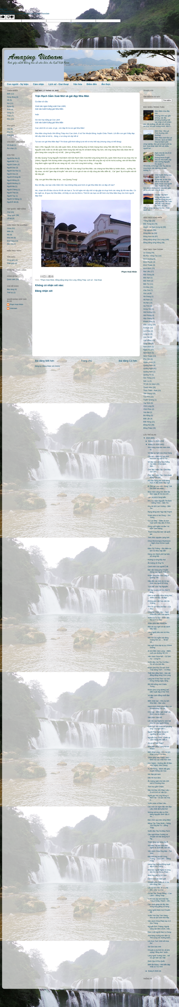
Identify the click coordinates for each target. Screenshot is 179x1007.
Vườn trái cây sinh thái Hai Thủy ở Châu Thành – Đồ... (159, 900)
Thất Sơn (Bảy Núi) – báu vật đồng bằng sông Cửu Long (159, 674)
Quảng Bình (148, 362)
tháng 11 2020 (154, 441)
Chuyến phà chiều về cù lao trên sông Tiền (158, 883)
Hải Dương (147, 312)
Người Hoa (11, 174)
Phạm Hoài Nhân (16, 304)
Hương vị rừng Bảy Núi (156, 560)
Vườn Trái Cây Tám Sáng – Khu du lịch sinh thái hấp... (159, 917)
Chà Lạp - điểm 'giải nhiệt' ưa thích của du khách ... (159, 713)
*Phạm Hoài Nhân (47, 280)
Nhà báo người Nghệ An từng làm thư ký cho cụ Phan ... (159, 871)
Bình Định (147, 268)
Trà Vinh (146, 397)
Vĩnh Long (147, 406)
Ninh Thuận (147, 356)
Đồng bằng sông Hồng (152, 243)
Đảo (8, 119)
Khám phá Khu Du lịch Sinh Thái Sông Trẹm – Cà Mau (159, 669)
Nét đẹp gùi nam (154, 774)
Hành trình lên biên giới (157, 879)
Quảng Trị (147, 375)
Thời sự (10, 293)
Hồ (8, 100)
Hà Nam (146, 300)
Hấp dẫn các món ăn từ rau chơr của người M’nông (158, 582)
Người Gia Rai (12, 171)
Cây (8, 129)
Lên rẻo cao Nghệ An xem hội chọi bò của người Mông (159, 722)
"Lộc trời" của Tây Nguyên (158, 587)
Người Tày (11, 196)
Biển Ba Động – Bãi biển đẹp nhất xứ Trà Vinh (159, 966)
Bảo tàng (10, 289)
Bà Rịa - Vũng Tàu (150, 256)
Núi (8, 103)
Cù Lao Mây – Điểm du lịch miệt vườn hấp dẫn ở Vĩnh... (159, 522)
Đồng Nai (147, 425)
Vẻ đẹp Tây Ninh (161, 195)
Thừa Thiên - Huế (150, 390)
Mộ (8, 235)
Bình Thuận (147, 265)
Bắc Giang (147, 275)
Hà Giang (147, 296)
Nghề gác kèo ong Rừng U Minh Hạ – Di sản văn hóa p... (159, 798)
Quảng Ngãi (148, 369)
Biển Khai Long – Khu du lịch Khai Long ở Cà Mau (159, 753)
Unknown (13, 308)
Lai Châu (146, 331)
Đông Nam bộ (148, 236)
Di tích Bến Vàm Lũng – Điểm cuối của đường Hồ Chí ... (159, 652)
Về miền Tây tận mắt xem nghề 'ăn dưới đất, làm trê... (159, 847)
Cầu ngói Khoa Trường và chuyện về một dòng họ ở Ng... (158, 837)
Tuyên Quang (148, 400)
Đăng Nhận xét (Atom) (51, 366)
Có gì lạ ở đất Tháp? (156, 743)
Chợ (8, 212)
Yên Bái (146, 412)
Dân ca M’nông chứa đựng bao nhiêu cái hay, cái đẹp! (160, 597)
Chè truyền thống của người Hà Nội (163, 176)
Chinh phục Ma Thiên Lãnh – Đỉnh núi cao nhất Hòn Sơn (159, 759)
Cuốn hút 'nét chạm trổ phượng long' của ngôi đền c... (160, 728)
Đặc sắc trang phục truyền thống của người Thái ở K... (159, 571)
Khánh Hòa (147, 322)
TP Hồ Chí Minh (149, 384)
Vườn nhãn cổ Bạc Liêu (157, 803)
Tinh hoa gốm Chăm (155, 787)
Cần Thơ (146, 290)
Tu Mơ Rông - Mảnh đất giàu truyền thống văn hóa (159, 770)
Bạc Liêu (146, 271)
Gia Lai (146, 293)
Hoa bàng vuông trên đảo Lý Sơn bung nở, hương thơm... (160, 937)
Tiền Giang (147, 394)
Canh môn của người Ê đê (158, 567)
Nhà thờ (10, 238)
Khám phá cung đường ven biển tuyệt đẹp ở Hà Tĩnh (158, 691)
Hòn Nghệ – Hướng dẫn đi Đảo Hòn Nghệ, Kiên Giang (160, 764)
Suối (8, 109)
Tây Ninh (146, 403)
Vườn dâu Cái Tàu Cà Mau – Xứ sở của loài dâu (159, 663)
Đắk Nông (147, 422)
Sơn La (146, 381)
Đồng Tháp (81, 280)
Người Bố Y (11, 161)
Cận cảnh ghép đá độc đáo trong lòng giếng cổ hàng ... (159, 906)
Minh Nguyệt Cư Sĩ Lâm (157, 875)
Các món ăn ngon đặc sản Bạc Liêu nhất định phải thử (160, 808)
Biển (8, 94)
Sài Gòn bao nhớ (154, 947)
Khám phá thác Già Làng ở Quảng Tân (158, 577)
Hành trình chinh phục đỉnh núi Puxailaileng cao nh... (160, 707)
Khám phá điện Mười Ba (157, 623)
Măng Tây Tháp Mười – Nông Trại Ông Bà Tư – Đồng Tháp (159, 825)
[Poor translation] (10, 17)
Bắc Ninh (146, 281)
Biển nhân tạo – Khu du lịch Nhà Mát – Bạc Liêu (158, 702)
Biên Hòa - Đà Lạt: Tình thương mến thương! (162, 133)
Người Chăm (12, 165)
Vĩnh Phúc (147, 409)
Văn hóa (77, 84)
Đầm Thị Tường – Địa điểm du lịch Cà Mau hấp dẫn (159, 550)
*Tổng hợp (147, 221)
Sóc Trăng (147, 378)
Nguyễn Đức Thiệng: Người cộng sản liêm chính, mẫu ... (160, 928)
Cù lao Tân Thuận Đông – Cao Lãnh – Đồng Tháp (160, 894)
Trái (8, 135)
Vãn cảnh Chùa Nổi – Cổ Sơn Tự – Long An (159, 658)
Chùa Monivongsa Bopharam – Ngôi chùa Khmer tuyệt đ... (159, 543)
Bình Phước (148, 262)
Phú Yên (146, 359)
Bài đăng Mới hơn (44, 360)
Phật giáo (10, 263)
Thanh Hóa (147, 387)
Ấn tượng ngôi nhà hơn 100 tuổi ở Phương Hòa (158, 782)
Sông (9, 113)
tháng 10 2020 (154, 444)
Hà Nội (146, 303)
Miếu (9, 231)
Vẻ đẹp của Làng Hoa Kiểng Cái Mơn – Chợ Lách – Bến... (158, 464)
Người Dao (11, 168)
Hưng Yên (147, 309)
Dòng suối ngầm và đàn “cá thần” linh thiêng (158, 527)
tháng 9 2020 (153, 971)
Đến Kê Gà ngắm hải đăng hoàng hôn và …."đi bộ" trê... (158, 640)
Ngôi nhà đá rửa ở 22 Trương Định (163, 154)
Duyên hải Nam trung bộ (152, 227)
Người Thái (11, 193)
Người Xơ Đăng (13, 199)
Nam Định (147, 347)
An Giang (147, 253)
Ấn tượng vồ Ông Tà (155, 563)
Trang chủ (86, 360)
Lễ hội (9, 218)
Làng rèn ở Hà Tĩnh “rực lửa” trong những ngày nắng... (159, 680)
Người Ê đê (11, 202)
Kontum (146, 328)
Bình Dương (148, 259)
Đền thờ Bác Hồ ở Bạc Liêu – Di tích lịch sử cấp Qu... (159, 791)
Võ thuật (10, 145)
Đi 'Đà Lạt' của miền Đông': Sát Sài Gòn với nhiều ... (160, 487)
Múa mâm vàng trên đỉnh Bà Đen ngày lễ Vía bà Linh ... (159, 493)
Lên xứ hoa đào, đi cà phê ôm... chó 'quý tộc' (158, 889)
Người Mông (12, 180)
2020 (148, 438)
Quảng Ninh (148, 372)
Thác (9, 116)
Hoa (8, 132)
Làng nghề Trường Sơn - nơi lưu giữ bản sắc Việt (159, 957)
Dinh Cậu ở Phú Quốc (156, 961)
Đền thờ (10, 244)
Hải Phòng (147, 315)
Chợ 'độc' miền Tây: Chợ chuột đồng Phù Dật (159, 476)
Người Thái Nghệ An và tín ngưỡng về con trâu (158, 733)
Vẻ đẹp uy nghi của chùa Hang (160, 453)
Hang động (11, 97)
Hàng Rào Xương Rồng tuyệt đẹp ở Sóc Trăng (159, 865)
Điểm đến (92, 84)
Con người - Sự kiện (17, 84)
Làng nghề (11, 215)
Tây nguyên (148, 230)
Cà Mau (146, 287)
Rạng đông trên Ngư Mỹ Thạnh (160, 512)
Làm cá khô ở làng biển (157, 497)
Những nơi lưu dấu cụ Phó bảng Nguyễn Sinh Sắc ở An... (158, 814)
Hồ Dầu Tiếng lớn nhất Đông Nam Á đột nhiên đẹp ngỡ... (159, 482)
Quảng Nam (148, 365)
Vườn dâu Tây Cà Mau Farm (159, 831)
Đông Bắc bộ (148, 233)
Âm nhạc (10, 148)
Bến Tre (146, 284)
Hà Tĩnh (146, 306)
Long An (146, 334)
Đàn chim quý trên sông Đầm (159, 820)
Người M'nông (12, 177)
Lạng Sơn (147, 343)
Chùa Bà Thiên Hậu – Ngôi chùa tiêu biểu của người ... (159, 613)
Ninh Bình (147, 353)
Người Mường (12, 183)
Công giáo (11, 260)
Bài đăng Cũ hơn (128, 360)
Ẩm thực (105, 84)
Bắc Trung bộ (148, 224)
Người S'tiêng (12, 190)
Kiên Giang (147, 325)
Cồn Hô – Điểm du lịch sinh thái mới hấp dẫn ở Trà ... (158, 458)
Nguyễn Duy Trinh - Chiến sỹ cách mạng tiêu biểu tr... (159, 739)
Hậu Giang (147, 318)
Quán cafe (11, 279)
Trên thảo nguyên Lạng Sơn (158, 537)
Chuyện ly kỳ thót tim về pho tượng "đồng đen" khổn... (159, 951)
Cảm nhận (38, 84)
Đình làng (11, 241)
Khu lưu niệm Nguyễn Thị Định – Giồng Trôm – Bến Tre (160, 502)
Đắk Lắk (146, 419)
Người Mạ (11, 186)
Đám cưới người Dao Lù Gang (159, 932)
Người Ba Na (12, 158)
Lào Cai (146, 337)
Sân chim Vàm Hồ (155, 717)
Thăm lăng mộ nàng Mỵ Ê (158, 842)
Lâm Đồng (147, 340)
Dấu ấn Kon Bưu (154, 778)
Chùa (9, 228)
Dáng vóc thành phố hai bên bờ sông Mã (159, 555)
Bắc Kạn (146, 278)
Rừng (9, 106)
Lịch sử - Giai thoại (59, 84)
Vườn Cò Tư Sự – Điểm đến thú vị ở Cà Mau (158, 619)
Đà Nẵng (146, 416)
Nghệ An (146, 350)
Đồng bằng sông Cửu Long (65, 280)
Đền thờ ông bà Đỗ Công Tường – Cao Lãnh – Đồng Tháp (159, 859)
